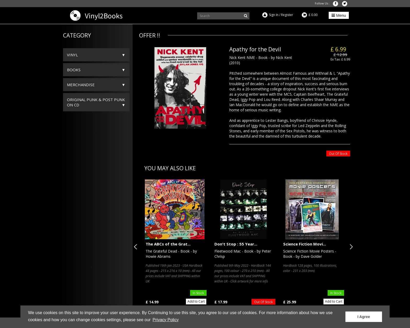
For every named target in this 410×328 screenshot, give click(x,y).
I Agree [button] (363, 317)
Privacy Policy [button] (166, 320)
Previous (136, 246)
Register (287, 15)
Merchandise (81, 84)
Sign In (273, 15)
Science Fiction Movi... (304, 244)
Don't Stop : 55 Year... (235, 244)
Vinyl (72, 54)
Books (74, 69)
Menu (339, 15)
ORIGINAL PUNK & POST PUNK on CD (96, 102)
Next (350, 246)
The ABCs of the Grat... (168, 244)
